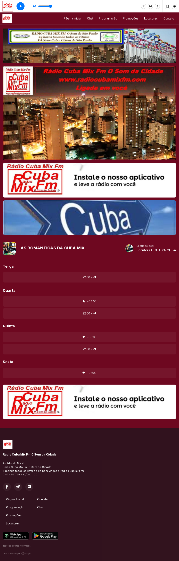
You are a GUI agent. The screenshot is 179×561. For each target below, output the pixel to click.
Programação (108, 18)
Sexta (8, 362)
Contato (169, 18)
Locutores (151, 18)
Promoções (131, 18)
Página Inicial (72, 18)
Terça (8, 266)
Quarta (9, 290)
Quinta (9, 326)
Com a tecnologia (17, 553)
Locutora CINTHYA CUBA (156, 250)
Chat (90, 18)
